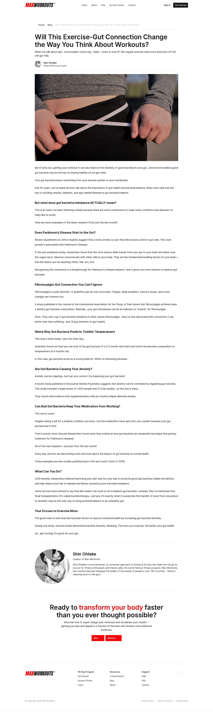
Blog (50, 25)
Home (41, 25)
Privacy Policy (147, 701)
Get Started (83, 676)
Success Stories (85, 680)
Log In (80, 685)
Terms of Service (165, 701)
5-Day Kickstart (117, 676)
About (113, 685)
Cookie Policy (182, 701)
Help (144, 676)
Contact (145, 685)
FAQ (144, 680)
